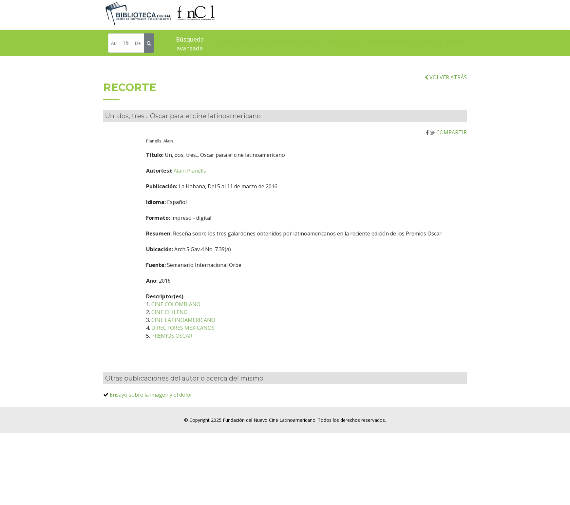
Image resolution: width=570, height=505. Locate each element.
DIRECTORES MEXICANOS (202, 335)
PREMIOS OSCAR (191, 342)
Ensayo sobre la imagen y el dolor (151, 401)
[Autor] (114, 43)
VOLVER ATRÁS (446, 84)
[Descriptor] (138, 43)
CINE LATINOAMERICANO (203, 327)
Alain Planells (209, 177)
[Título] (126, 43)
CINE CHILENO (189, 319)
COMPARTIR (446, 139)
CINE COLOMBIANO (195, 311)
